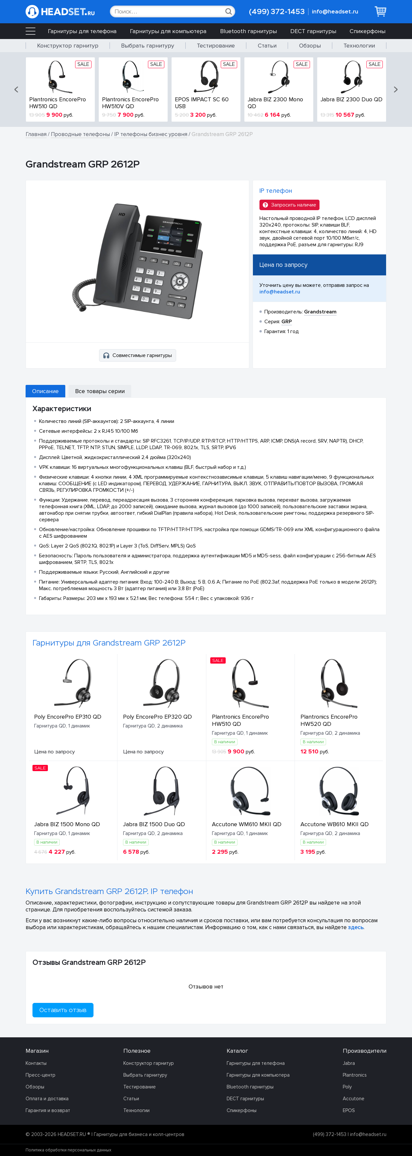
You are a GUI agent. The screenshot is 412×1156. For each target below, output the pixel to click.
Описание (45, 391)
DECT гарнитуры (313, 31)
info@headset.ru (335, 11)
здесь (355, 927)
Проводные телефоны (80, 134)
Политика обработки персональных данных (68, 1150)
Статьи (267, 45)
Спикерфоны (367, 31)
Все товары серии (100, 391)
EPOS (349, 1110)
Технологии (359, 45)
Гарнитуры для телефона (82, 31)
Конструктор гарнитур (67, 45)
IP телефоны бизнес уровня (150, 134)
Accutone (353, 1099)
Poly (347, 1087)
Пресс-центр (40, 1075)
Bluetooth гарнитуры (248, 31)
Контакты (36, 1063)
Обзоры (310, 45)
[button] (16, 89)
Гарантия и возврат (48, 1110)
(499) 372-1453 (277, 11)
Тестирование (216, 45)
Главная (36, 134)
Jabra (349, 1063)
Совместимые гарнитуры (137, 355)
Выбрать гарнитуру (147, 45)
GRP (286, 321)
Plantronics (355, 1075)
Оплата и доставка (47, 1099)
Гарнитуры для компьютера (168, 31)
